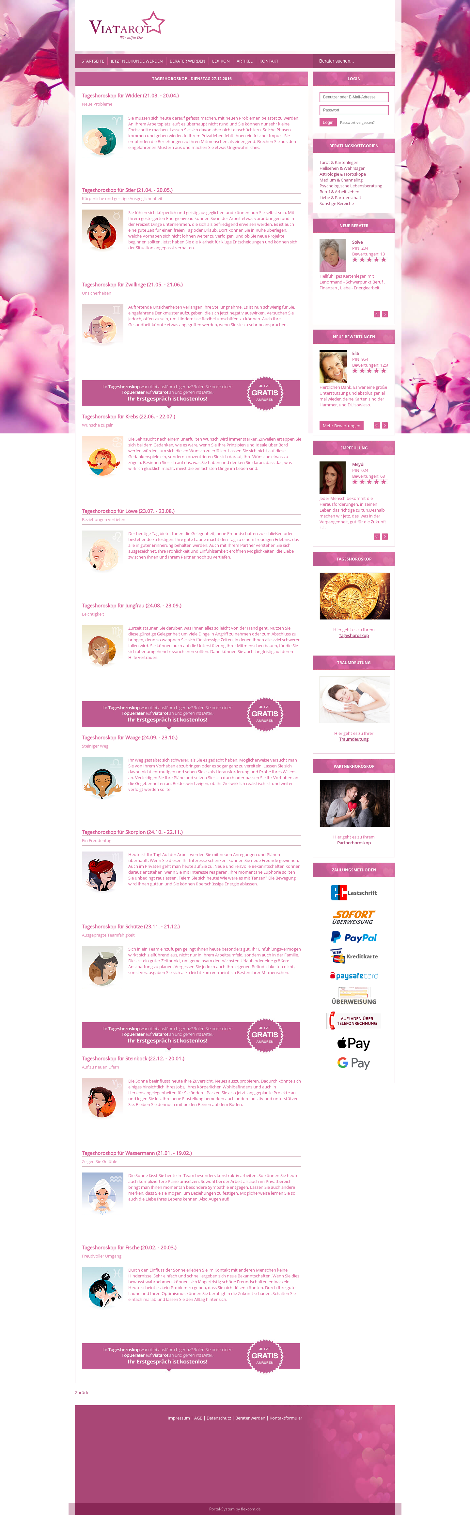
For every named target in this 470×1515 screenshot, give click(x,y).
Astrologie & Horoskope (343, 174)
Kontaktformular (286, 1418)
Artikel (245, 61)
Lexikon (221, 61)
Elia (355, 353)
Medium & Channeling (341, 180)
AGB (198, 1418)
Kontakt (268, 61)
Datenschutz (219, 1418)
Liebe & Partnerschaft (340, 197)
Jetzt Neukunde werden (137, 61)
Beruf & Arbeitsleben (339, 192)
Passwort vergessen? (357, 122)
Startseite (93, 61)
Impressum (179, 1418)
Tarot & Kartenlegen (339, 162)
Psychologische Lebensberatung (351, 186)
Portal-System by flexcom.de (235, 1509)
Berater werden (187, 61)
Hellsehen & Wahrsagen (343, 168)
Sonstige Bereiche (337, 203)
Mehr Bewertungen (341, 426)
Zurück (81, 1392)
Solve (357, 242)
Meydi (358, 464)
